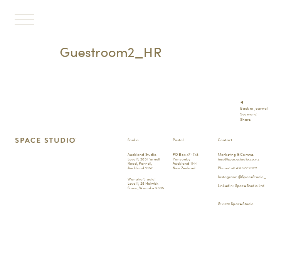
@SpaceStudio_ (252, 176)
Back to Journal (253, 108)
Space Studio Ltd (249, 185)
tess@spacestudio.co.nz (238, 159)
